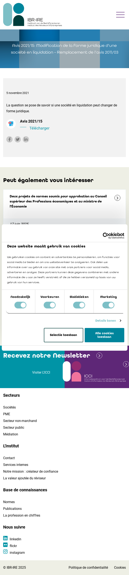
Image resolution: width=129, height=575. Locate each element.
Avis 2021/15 (71, 125)
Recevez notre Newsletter (46, 355)
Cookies (120, 568)
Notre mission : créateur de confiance (30, 471)
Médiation (10, 434)
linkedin (15, 539)
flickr (13, 546)
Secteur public (13, 428)
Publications (12, 509)
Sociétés (9, 407)
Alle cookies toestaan (104, 335)
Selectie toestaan (63, 335)
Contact (9, 458)
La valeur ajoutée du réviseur (24, 478)
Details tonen (105, 321)
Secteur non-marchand (20, 421)
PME (6, 414)
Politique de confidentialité (88, 568)
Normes (9, 502)
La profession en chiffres (21, 515)
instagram (17, 553)
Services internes (15, 465)
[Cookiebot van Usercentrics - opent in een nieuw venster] (105, 236)
